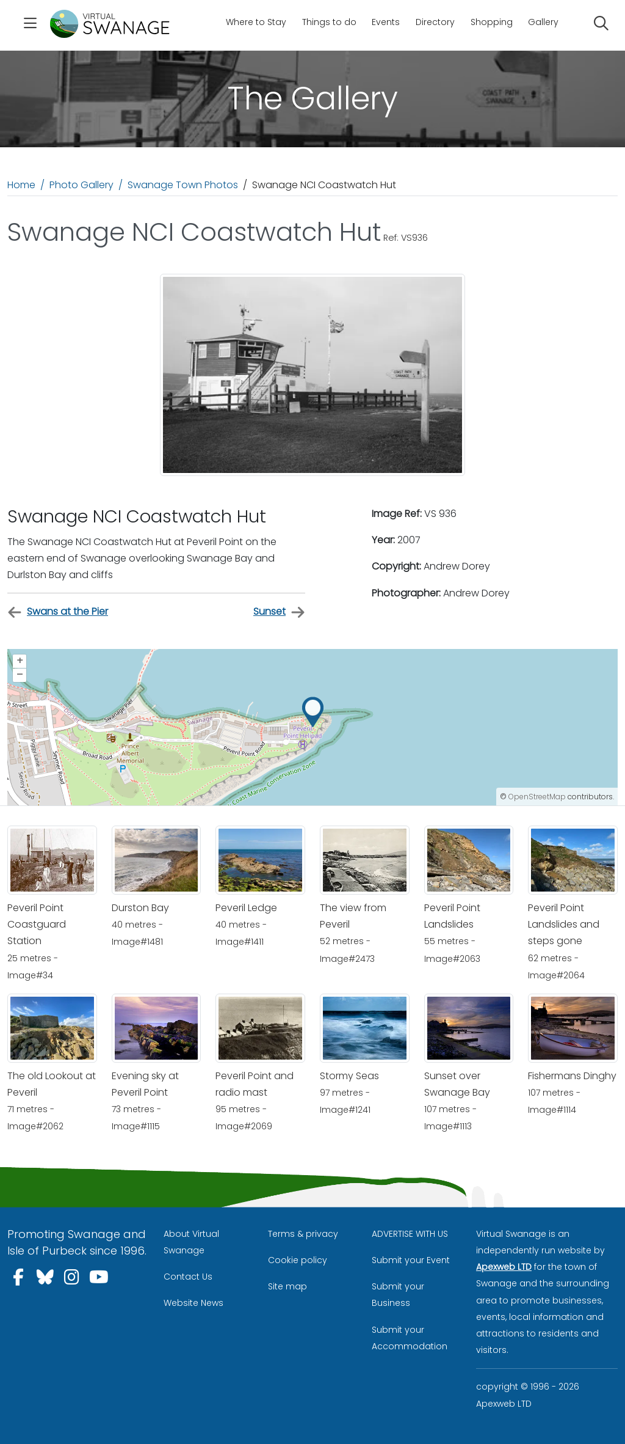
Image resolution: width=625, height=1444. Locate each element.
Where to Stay (256, 22)
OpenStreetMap (537, 796)
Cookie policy (297, 1260)
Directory (435, 22)
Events (386, 22)
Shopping (492, 22)
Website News (193, 1303)
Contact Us (188, 1276)
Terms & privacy (303, 1234)
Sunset (279, 612)
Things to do (329, 22)
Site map (287, 1286)
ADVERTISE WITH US (410, 1234)
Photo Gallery (81, 185)
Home (21, 185)
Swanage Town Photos (183, 185)
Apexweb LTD (504, 1267)
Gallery (543, 22)
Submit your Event (411, 1260)
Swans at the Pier (57, 612)
